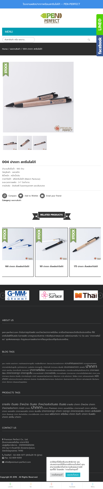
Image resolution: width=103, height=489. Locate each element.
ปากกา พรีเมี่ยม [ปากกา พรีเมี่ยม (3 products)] (91, 408)
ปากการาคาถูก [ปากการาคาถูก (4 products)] (48, 411)
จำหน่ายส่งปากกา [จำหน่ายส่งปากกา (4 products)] (10, 408)
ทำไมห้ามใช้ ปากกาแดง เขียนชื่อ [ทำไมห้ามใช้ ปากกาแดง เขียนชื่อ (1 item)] (53, 367)
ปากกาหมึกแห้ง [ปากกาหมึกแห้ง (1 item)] (61, 373)
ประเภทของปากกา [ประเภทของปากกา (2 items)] (71, 367)
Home (5, 48)
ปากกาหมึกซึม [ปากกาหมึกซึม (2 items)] (50, 373)
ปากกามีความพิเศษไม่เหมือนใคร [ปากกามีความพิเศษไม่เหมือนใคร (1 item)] (56, 370)
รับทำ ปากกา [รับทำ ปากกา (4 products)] (82, 414)
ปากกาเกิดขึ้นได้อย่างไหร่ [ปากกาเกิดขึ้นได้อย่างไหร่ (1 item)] (84, 373)
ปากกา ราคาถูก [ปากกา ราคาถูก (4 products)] (63, 411)
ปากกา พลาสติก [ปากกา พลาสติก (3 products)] (8, 411)
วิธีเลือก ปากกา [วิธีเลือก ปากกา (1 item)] (77, 376)
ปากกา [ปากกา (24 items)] (91, 366)
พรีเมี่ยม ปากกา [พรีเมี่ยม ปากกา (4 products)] (68, 414)
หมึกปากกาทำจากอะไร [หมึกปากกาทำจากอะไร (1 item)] (16, 379)
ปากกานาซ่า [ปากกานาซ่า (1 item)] (25, 370)
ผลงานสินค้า (15, 48)
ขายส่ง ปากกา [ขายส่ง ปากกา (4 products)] (73, 404)
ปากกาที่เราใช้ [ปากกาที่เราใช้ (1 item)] (17, 370)
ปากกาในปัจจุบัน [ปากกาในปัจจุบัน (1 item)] (26, 376)
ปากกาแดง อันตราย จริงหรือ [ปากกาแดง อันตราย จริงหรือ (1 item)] (11, 376)
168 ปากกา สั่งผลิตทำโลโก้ (17, 266)
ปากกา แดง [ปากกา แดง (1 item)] (96, 373)
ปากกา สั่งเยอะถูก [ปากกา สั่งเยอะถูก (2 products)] (7, 414)
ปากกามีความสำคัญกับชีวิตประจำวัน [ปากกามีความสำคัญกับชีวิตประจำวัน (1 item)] (77, 370)
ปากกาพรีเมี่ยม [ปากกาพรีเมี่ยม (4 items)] (37, 370)
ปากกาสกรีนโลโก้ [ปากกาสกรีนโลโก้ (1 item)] (38, 373)
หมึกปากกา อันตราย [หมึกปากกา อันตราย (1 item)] (29, 379)
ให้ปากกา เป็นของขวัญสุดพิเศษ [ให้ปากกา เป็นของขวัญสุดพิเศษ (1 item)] (17, 382)
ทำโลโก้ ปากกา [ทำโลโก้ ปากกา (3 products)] (24, 408)
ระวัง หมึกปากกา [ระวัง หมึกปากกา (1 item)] (66, 376)
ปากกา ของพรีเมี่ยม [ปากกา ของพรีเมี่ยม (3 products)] (66, 408)
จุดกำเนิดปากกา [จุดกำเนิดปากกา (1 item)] (22, 367)
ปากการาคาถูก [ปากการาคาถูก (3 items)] (13, 373)
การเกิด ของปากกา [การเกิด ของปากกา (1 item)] (12, 363)
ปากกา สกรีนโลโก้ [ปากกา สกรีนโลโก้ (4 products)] (92, 411)
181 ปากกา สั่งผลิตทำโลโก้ (51, 266)
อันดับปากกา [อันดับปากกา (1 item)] (59, 379)
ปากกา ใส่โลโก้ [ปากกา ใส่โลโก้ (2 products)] (44, 414)
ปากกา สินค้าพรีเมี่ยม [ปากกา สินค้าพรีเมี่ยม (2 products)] (21, 414)
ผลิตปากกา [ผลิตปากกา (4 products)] (55, 414)
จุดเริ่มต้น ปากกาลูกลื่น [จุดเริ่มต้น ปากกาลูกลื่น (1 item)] (35, 367)
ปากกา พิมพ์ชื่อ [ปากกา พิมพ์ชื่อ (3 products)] (35, 411)
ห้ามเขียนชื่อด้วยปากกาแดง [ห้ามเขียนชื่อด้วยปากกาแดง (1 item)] (45, 379)
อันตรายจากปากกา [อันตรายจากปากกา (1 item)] (70, 379)
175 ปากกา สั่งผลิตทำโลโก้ (86, 266)
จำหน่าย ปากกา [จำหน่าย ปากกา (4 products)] (88, 404)
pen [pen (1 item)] (3, 363)
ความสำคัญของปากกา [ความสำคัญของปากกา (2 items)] (74, 363)
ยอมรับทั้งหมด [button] (73, 474)
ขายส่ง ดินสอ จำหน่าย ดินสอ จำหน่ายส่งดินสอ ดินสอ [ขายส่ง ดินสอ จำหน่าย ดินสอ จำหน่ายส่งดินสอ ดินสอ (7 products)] (34, 404)
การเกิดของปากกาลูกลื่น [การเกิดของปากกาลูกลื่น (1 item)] (26, 363)
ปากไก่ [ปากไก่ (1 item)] (34, 376)
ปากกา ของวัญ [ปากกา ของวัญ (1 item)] (7, 370)
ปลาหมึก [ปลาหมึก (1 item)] (82, 367)
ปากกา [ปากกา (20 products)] (37, 407)
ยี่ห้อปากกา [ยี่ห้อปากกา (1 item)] (57, 376)
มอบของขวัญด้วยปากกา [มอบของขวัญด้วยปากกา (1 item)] (45, 376)
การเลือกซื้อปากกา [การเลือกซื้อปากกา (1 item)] (40, 363)
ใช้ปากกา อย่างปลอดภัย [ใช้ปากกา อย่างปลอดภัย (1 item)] (84, 379)
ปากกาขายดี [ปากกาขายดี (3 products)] (79, 408)
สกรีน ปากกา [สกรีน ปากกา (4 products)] (15, 417)
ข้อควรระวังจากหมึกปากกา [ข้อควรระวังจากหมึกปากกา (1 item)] (55, 363)
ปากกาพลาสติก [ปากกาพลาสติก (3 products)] (22, 411)
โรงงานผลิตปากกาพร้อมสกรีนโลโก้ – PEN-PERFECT (51, 4)
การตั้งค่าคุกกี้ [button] (57, 474)
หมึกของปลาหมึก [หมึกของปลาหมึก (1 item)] (88, 376)
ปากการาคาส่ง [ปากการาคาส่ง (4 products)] (77, 411)
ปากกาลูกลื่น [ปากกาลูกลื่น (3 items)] (26, 373)
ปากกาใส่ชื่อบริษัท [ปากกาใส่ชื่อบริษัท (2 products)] (33, 414)
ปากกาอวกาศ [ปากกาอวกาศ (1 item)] (71, 373)
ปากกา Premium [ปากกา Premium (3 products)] (50, 408)
